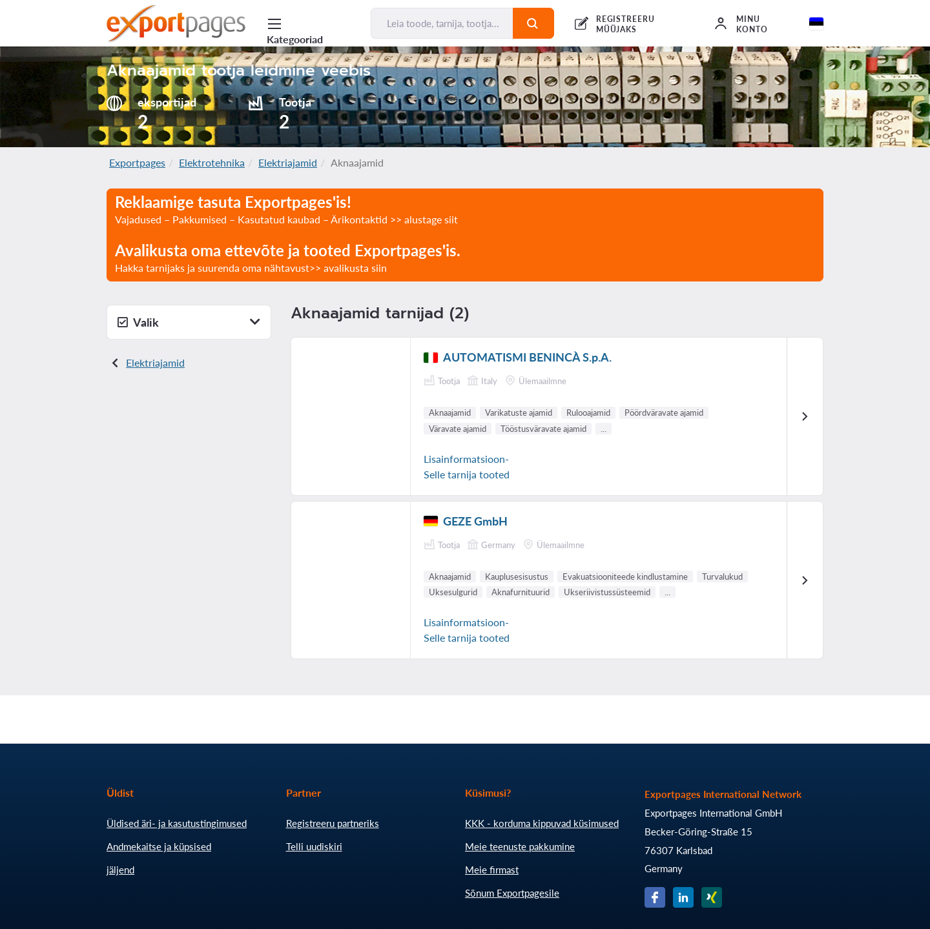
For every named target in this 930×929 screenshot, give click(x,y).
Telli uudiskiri (314, 846)
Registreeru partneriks (332, 823)
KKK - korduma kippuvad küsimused (542, 823)
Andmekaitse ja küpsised (159, 846)
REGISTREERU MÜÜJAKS (626, 24)
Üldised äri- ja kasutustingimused (177, 823)
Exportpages (137, 162)
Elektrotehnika (212, 162)
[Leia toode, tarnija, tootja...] (442, 23)
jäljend (120, 869)
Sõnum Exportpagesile (512, 893)
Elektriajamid (287, 162)
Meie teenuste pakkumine (520, 846)
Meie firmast (492, 869)
